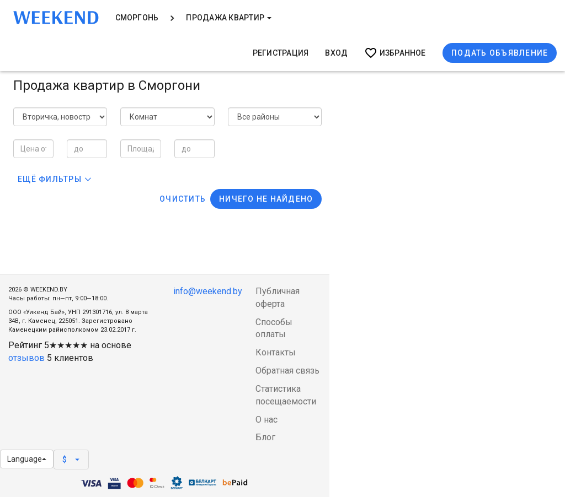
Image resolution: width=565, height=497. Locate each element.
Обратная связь (287, 370)
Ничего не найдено (266, 199)
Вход (336, 52)
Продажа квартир (228, 17)
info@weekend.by (207, 291)
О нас (266, 419)
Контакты (275, 352)
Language (26, 459)
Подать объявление (499, 52)
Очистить (182, 199)
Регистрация (281, 52)
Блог (265, 437)
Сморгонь (137, 17)
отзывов (26, 358)
